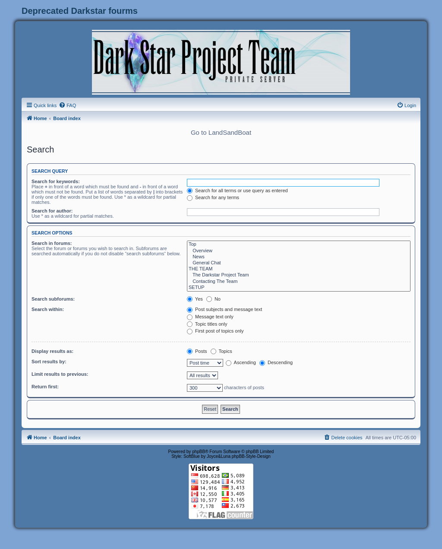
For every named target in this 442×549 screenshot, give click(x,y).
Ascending (241, 362)
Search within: (48, 309)
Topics (221, 351)
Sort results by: (49, 361)
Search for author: (52, 210)
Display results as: (52, 351)
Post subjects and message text (224, 309)
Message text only (210, 316)
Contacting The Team (299, 282)
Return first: (45, 386)
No (213, 298)
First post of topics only (215, 330)
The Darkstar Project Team (299, 275)
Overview (299, 251)
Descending (276, 362)
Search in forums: (52, 243)
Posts (197, 351)
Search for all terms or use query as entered (237, 190)
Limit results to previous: (60, 374)
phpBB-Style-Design (251, 456)
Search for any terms (213, 197)
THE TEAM (299, 269)
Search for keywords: (56, 181)
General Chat (299, 263)
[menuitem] (67, 105)
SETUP (299, 288)
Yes (195, 298)
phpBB (198, 451)
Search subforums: (53, 298)
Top (299, 244)
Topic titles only (207, 324)
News (299, 257)
